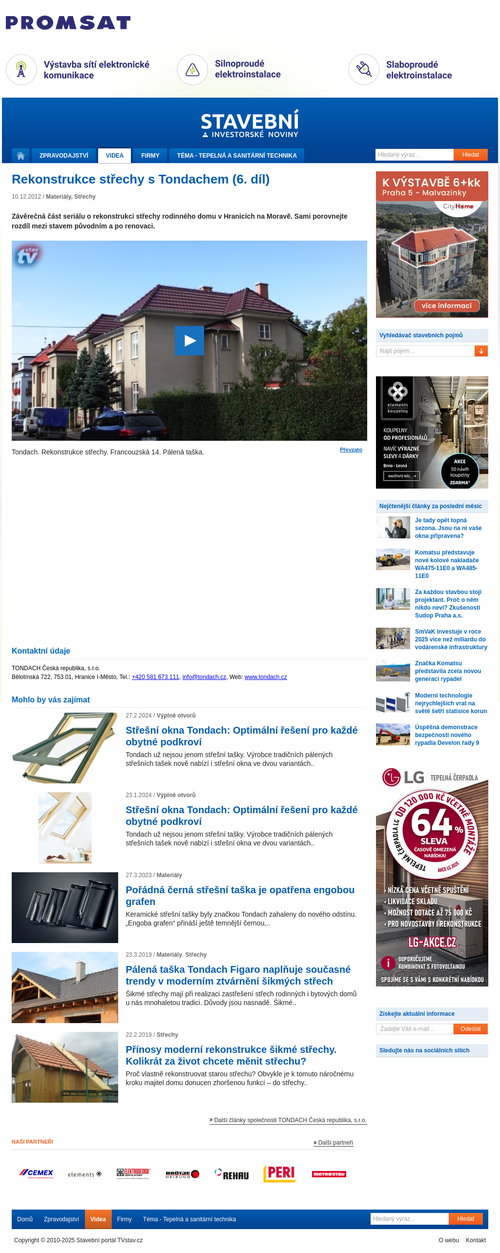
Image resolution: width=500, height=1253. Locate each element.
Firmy (150, 155)
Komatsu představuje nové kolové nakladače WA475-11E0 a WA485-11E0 (447, 564)
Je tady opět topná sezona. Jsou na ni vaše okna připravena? (448, 528)
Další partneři (335, 1142)
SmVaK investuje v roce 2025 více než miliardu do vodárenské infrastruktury (451, 639)
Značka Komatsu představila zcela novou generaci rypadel (448, 671)
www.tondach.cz (266, 677)
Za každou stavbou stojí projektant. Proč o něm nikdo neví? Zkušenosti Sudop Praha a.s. (448, 604)
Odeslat (470, 1029)
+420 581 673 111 (155, 677)
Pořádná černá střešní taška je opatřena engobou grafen (239, 895)
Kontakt (476, 1240)
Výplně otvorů (176, 715)
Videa (115, 155)
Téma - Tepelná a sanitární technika (189, 1219)
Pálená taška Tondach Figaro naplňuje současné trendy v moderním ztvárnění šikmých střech (238, 975)
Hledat (470, 154)
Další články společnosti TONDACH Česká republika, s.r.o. (290, 1120)
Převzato (351, 449)
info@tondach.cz (205, 677)
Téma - (237, 155)
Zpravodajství (61, 1219)
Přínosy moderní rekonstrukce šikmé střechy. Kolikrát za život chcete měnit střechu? (230, 1055)
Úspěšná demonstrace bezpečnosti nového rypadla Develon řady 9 (447, 735)
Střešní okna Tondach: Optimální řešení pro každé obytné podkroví (241, 736)
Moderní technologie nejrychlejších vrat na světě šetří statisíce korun (451, 703)
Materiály (58, 196)
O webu (448, 1240)
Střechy (85, 196)
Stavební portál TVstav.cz (110, 1240)
